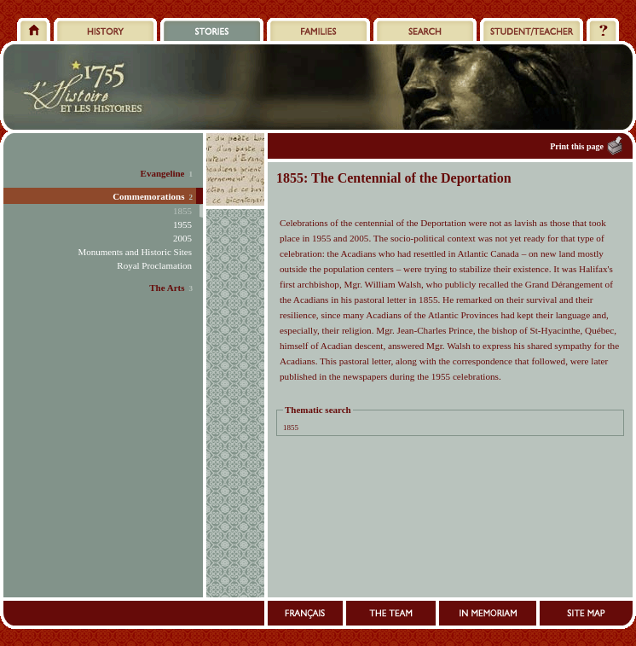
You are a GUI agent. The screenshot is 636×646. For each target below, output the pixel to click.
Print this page (577, 146)
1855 (290, 427)
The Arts (166, 287)
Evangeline (163, 173)
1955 (182, 224)
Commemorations (148, 196)
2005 (182, 238)
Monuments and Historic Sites (135, 252)
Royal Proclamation (154, 265)
